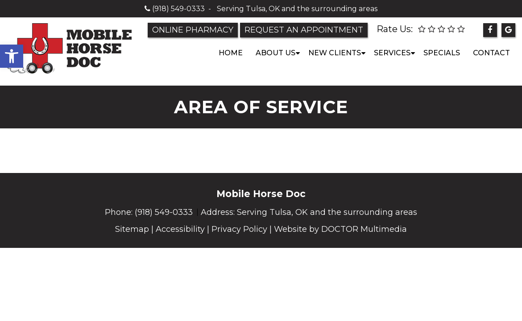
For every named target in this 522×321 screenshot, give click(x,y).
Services (392, 53)
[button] (11, 56)
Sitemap (132, 229)
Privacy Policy (239, 229)
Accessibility (180, 229)
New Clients (334, 53)
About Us (275, 53)
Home (231, 53)
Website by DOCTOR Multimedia (340, 229)
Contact (491, 53)
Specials (441, 53)
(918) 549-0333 (178, 8)
